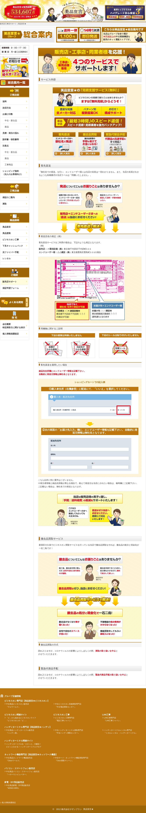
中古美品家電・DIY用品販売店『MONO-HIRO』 (18, 786)
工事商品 (9, 164)
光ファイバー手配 (10, 252)
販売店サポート (9, 281)
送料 (4, 101)
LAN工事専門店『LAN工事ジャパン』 (112, 719)
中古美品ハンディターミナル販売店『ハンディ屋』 (20, 731)
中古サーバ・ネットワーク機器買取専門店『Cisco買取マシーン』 (71, 759)
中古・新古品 (11, 120)
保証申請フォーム (10, 288)
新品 (7, 127)
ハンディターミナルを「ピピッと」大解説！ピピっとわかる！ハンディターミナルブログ (23, 745)
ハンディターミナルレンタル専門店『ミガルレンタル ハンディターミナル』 (120, 731)
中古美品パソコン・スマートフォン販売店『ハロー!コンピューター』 (22, 773)
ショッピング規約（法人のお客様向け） (12, 172)
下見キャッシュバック (12, 246)
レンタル (6, 258)
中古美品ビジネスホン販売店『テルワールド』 (17, 705)
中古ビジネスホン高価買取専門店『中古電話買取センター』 (68, 705)
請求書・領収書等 (10, 139)
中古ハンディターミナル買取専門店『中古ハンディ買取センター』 (69, 731)
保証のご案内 (8, 197)
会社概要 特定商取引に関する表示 (13, 325)
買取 (4, 204)
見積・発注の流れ (10, 133)
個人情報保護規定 (10, 334)
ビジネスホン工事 (10, 239)
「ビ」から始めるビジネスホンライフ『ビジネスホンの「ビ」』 (21, 719)
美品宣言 (6, 227)
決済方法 (6, 108)
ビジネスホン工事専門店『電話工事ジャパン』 (64, 719)
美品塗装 (6, 233)
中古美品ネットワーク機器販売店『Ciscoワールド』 (19, 759)
